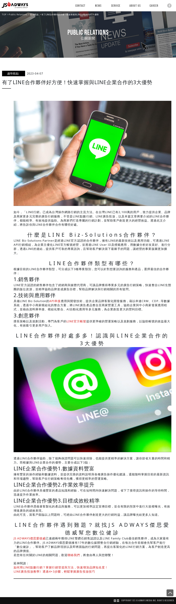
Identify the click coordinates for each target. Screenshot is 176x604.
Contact (80, 6)
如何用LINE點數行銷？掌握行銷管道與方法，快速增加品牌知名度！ (61, 567)
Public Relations (18, 14)
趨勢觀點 (35, 14)
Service (115, 6)
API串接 (55, 301)
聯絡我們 (74, 555)
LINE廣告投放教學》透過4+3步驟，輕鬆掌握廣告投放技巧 (54, 571)
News (98, 6)
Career (154, 6)
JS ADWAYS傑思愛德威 (30, 538)
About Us (135, 6)
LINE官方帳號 (76, 321)
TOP (4, 14)
